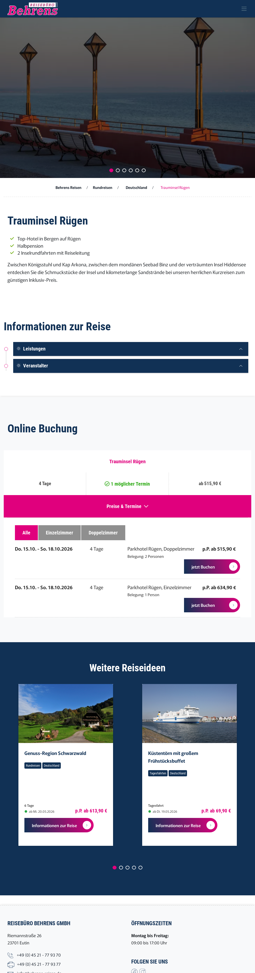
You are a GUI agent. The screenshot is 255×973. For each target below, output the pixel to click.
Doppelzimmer (103, 533)
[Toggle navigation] (244, 8)
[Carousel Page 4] (131, 170)
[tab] (131, 349)
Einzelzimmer (59, 533)
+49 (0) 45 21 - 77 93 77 (39, 964)
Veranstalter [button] (32, 366)
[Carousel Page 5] (137, 170)
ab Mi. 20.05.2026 (39, 811)
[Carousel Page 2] (118, 170)
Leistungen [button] (31, 349)
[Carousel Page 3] (124, 170)
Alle (26, 533)
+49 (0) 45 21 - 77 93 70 (39, 955)
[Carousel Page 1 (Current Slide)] (111, 170)
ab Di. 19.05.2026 (162, 811)
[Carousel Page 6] (144, 170)
